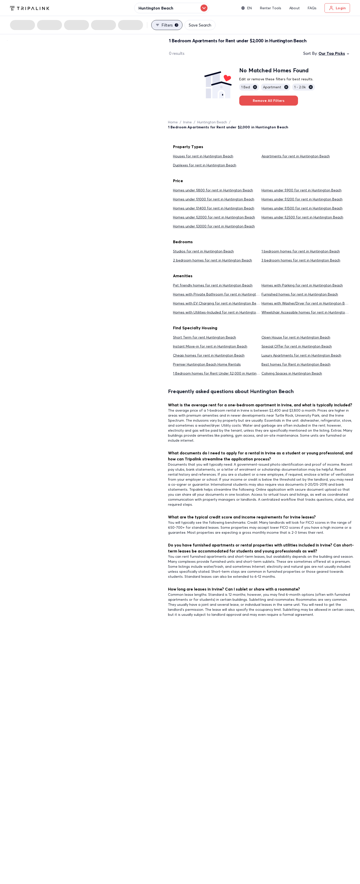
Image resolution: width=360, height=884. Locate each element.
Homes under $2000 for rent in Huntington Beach (214, 217)
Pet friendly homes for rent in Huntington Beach (212, 285)
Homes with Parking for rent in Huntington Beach (302, 285)
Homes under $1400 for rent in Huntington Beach (213, 208)
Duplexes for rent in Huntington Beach (204, 165)
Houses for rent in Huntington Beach (203, 156)
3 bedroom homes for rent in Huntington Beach (301, 260)
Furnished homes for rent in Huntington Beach (300, 294)
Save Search (200, 25)
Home (173, 122)
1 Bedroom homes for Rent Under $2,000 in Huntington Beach (224, 373)
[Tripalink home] (29, 8)
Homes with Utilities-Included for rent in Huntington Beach (221, 312)
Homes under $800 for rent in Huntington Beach (213, 190)
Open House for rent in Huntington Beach (296, 337)
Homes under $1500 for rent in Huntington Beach (302, 208)
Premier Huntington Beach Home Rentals (207, 364)
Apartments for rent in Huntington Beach (296, 156)
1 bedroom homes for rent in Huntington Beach (301, 251)
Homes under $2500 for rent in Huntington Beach (302, 217)
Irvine (187, 122)
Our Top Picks (334, 53)
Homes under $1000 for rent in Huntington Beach (213, 199)
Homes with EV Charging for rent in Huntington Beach (217, 303)
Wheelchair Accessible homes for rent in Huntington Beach (310, 312)
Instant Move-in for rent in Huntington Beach (210, 346)
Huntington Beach (212, 122)
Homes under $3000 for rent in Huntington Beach (214, 226)
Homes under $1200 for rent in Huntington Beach (302, 199)
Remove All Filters (268, 101)
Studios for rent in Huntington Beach (203, 251)
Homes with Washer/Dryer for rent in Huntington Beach (307, 303)
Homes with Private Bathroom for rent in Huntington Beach (222, 294)
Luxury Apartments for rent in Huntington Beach (301, 355)
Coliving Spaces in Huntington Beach (292, 373)
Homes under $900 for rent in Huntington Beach (302, 190)
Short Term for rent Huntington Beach (204, 337)
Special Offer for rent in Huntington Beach (297, 346)
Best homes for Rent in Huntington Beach (296, 364)
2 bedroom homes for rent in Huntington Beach (212, 260)
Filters (167, 25)
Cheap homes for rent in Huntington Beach (208, 355)
